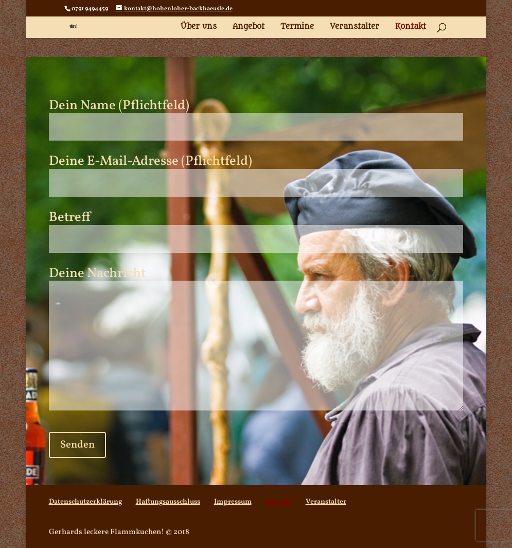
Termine (297, 27)
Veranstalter (354, 27)
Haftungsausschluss (168, 502)
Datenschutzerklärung (85, 502)
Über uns (199, 27)
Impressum (233, 502)
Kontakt (410, 27)
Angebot (248, 27)
